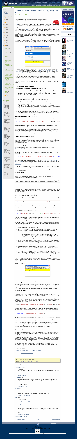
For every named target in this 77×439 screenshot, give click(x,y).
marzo (6, 89)
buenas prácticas (7, 119)
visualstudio (6, 173)
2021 (5, 26)
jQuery (16, 24)
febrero (6, 91)
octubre (6, 51)
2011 (5, 42)
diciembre (7, 48)
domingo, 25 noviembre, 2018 (24, 415)
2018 (5, 30)
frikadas (5, 134)
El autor (54, 2)
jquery (5, 142)
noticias (5, 149)
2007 (5, 94)
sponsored (6, 162)
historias (5, 137)
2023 (5, 22)
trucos (5, 166)
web (4, 175)
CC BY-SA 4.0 (53, 424)
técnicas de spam (7, 164)
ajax (4, 104)
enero (6, 92)
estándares (6, 131)
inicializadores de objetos (20, 133)
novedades (6, 150)
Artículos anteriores (56, 420)
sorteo (5, 160)
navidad (5, 146)
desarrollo (5, 128)
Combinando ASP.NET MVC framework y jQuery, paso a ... (9, 72)
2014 (5, 37)
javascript (33, 362)
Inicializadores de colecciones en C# (8, 65)
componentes (6, 122)
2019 (5, 29)
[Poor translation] (39, 432)
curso (5, 127)
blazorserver (6, 115)
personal (5, 152)
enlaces (5, 130)
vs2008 (5, 174)
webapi (5, 176)
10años (5, 102)
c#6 (4, 121)
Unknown (17, 389)
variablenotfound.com (8, 169)
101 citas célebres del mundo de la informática (69, 58)
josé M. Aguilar (18, 378)
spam (5, 161)
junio (6, 56)
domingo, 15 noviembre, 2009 (24, 396)
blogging (5, 117)
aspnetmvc (28, 362)
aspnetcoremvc (6, 109)
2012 (5, 40)
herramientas (6, 136)
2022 (5, 24)
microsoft (5, 143)
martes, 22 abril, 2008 (22, 387)
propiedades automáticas (42, 133)
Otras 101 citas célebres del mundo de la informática (9, 84)
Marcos (16, 398)
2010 (5, 43)
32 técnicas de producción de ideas (70, 40)
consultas (5, 123)
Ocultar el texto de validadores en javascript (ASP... (8, 81)
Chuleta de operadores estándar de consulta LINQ (9, 68)
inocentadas (6, 139)
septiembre (7, 52)
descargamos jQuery (19, 148)
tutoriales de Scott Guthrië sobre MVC (40, 72)
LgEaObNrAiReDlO (19, 368)
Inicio (50, 2)
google (5, 135)
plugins (27, 29)
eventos (5, 132)
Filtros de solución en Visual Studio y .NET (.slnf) (70, 52)
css (4, 124)
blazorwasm (6, 116)
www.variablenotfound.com (27, 354)
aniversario (6, 105)
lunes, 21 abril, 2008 (22, 376)
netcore (5, 147)
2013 (5, 39)
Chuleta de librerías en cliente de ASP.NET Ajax (9, 61)
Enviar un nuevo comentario (21, 417)
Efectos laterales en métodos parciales (8, 75)
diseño (5, 129)
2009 (5, 45)
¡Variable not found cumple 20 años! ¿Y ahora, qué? (70, 75)
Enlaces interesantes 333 (70, 83)
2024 (5, 21)
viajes (5, 172)
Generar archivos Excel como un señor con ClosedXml (70, 90)
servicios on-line (7, 157)
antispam (5, 106)
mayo (6, 57)
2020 (5, 27)
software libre (6, 159)
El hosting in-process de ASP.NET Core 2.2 (70, 64)
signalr (5, 158)
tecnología (6, 165)
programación (6, 153)
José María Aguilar (19, 404)
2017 (5, 32)
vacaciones (6, 167)
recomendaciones (7, 154)
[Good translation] (36, 432)
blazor (5, 114)
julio (5, 55)
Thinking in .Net (25, 72)
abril (6, 59)
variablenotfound (7, 168)
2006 (5, 95)
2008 (5, 47)
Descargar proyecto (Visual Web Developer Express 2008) (28, 351)
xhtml (5, 177)
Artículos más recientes (20, 420)
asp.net (5, 107)
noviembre (7, 49)
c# (4, 120)
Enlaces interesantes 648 (70, 69)
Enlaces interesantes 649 (70, 45)
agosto (6, 53)
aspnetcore (6, 108)
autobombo (6, 113)
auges (5, 112)
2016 (5, 34)
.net (4, 101)
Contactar (59, 2)
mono (5, 144)
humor (5, 138)
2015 (5, 35)
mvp (4, 145)
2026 (5, 18)
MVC (25, 36)
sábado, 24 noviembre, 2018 (24, 402)
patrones (5, 151)
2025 (5, 19)
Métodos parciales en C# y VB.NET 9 (9, 77)
